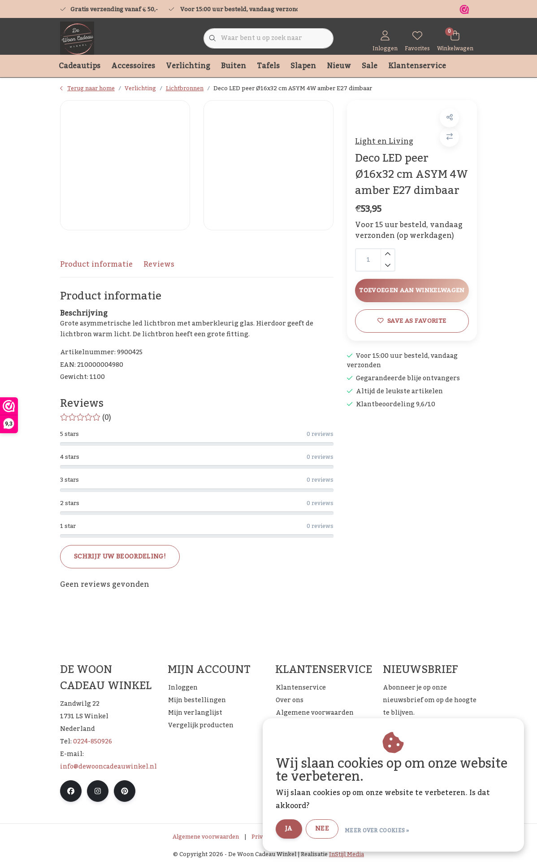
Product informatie (96, 264)
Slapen (303, 66)
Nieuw (339, 66)
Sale (369, 66)
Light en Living (387, 144)
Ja (299, 829)
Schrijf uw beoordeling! (120, 556)
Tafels (268, 66)
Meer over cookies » (387, 829)
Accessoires (133, 66)
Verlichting (188, 66)
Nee (332, 829)
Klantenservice (417, 66)
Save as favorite (411, 362)
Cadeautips (79, 66)
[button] (448, 120)
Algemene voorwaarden (206, 837)
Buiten (233, 66)
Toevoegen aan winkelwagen (412, 320)
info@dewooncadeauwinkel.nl (108, 766)
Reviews (158, 264)
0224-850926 (92, 741)
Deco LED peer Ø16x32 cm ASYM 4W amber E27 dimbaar (292, 88)
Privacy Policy (270, 837)
